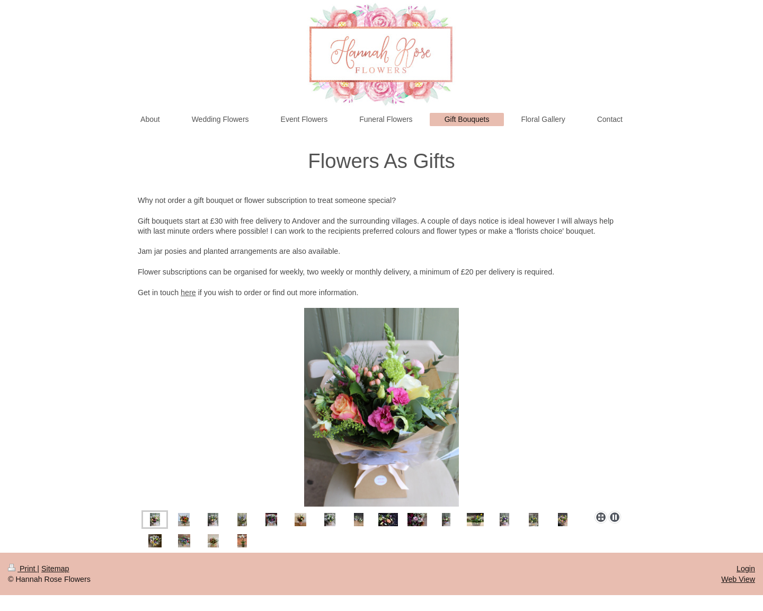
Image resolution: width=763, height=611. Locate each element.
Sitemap (55, 568)
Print (22, 568)
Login (746, 568)
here (188, 292)
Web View (738, 579)
